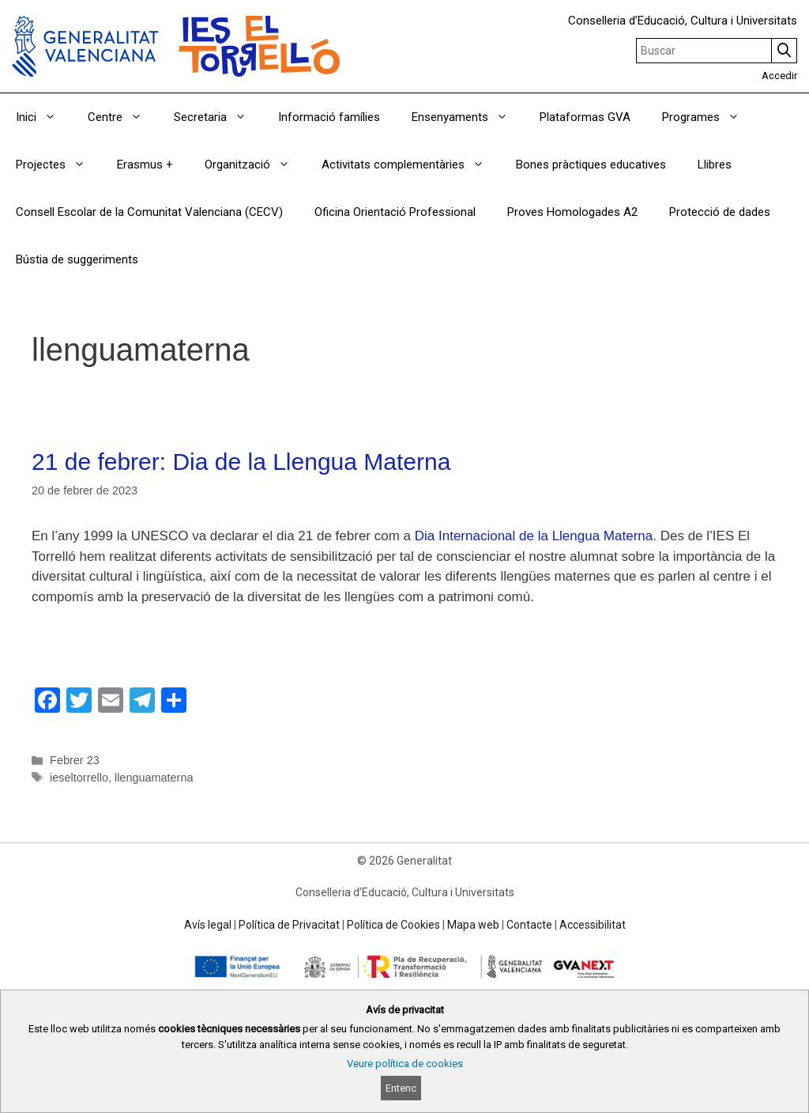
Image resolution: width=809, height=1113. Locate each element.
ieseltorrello (79, 777)
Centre (123, 117)
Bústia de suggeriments (77, 259)
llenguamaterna (154, 777)
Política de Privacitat (289, 924)
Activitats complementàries (411, 164)
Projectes (58, 164)
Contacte (529, 924)
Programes (708, 117)
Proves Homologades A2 (572, 212)
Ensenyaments (468, 117)
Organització (255, 164)
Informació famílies (329, 117)
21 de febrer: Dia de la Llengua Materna (241, 462)
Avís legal (207, 924)
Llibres (715, 164)
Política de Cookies (393, 924)
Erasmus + (145, 164)
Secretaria (218, 117)
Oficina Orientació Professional (395, 212)
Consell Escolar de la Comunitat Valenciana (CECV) (149, 212)
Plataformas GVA (585, 117)
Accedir (779, 75)
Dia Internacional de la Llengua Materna (534, 535)
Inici (44, 117)
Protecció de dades (719, 212)
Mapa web (473, 924)
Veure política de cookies (405, 1063)
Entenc (401, 1088)
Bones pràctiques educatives (591, 164)
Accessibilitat (592, 924)
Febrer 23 (75, 760)
